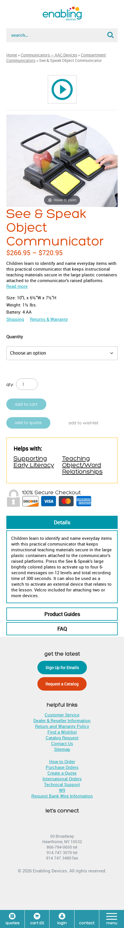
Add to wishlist (83, 423)
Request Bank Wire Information (62, 796)
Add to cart (26, 404)
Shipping (15, 319)
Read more (17, 286)
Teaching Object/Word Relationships (82, 465)
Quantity (14, 336)
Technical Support (62, 784)
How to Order (62, 761)
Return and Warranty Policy (62, 726)
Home (11, 55)
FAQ (62, 628)
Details (62, 522)
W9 (62, 790)
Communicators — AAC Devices (49, 55)
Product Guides (62, 614)
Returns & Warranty (49, 319)
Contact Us (62, 743)
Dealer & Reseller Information (62, 720)
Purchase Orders (62, 767)
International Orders (62, 779)
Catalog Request (62, 738)
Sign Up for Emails (62, 667)
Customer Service (62, 715)
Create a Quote (62, 773)
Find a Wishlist (62, 732)
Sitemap (62, 749)
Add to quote (28, 423)
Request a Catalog (62, 684)
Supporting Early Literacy (34, 461)
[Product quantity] (27, 384)
